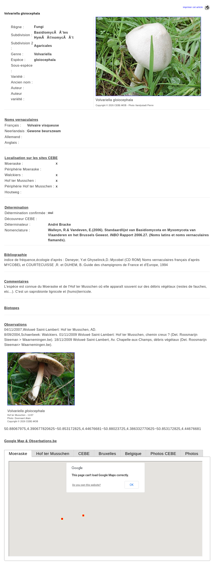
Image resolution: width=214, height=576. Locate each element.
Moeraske (18, 453)
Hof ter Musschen (52, 453)
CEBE (84, 453)
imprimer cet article (196, 7)
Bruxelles (107, 453)
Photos (191, 453)
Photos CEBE (163, 453)
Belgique (133, 453)
